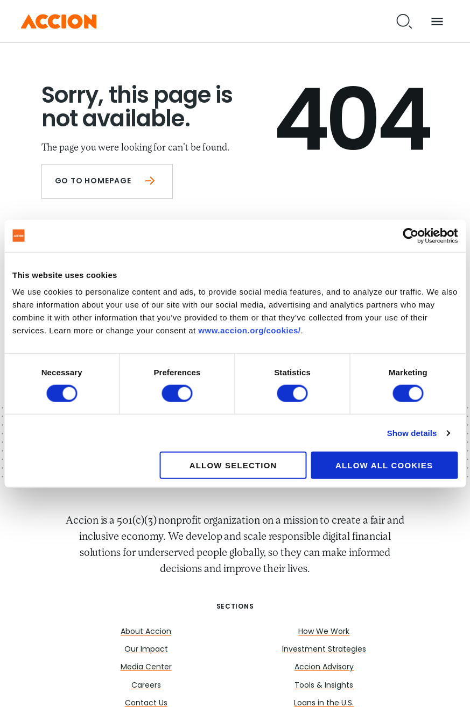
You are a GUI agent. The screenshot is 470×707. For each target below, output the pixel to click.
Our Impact (146, 650)
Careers (146, 686)
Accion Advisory (324, 667)
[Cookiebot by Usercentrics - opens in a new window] (410, 235)
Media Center (146, 667)
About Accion (146, 632)
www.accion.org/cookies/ (249, 330)
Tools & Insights (323, 686)
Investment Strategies (324, 650)
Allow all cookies (384, 465)
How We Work (323, 632)
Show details (412, 432)
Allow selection (233, 465)
